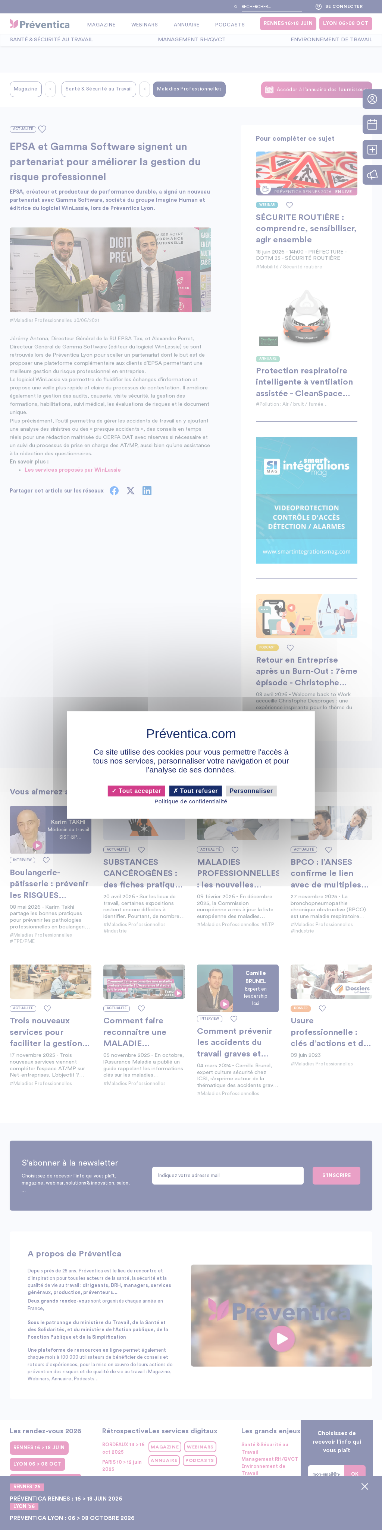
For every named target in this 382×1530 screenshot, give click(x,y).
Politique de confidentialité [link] (190, 801)
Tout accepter (136, 791)
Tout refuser (195, 791)
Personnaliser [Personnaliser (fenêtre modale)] (251, 791)
